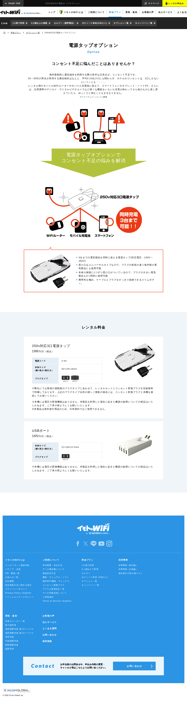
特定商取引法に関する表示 (18, 585)
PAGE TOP (14, 3)
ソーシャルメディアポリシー (19, 597)
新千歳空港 (10, 625)
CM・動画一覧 (12, 573)
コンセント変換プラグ (54, 585)
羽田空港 (9, 637)
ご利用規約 (48, 597)
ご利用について (51, 560)
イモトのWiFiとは (15, 560)
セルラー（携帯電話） (64, 23)
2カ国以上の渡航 (39, 23)
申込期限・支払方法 (52, 565)
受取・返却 (11, 616)
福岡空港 (9, 649)
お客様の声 (48, 616)
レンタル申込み (176, 3)
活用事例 (123, 560)
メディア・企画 (13, 569)
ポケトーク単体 (96, 577)
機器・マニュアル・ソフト (56, 577)
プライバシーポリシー (16, 589)
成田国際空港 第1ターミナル (19, 629)
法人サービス (49, 622)
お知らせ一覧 (11, 577)
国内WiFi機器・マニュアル (56, 581)
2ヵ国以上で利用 (90, 569)
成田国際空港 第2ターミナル (19, 633)
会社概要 (9, 581)
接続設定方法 (49, 573)
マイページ (153, 3)
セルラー (86, 573)
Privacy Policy (19, 593)
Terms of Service (58, 601)
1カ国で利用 (18, 23)
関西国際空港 (11, 645)
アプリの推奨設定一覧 (54, 589)
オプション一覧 (121, 23)
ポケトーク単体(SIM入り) (94, 23)
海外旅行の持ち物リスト (130, 573)
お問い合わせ (49, 635)
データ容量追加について (55, 593)
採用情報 (47, 641)
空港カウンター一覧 (15, 621)
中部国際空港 (11, 641)
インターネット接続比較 (17, 565)
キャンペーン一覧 (143, 23)
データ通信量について (54, 569)
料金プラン (16, 33)
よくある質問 (49, 628)
